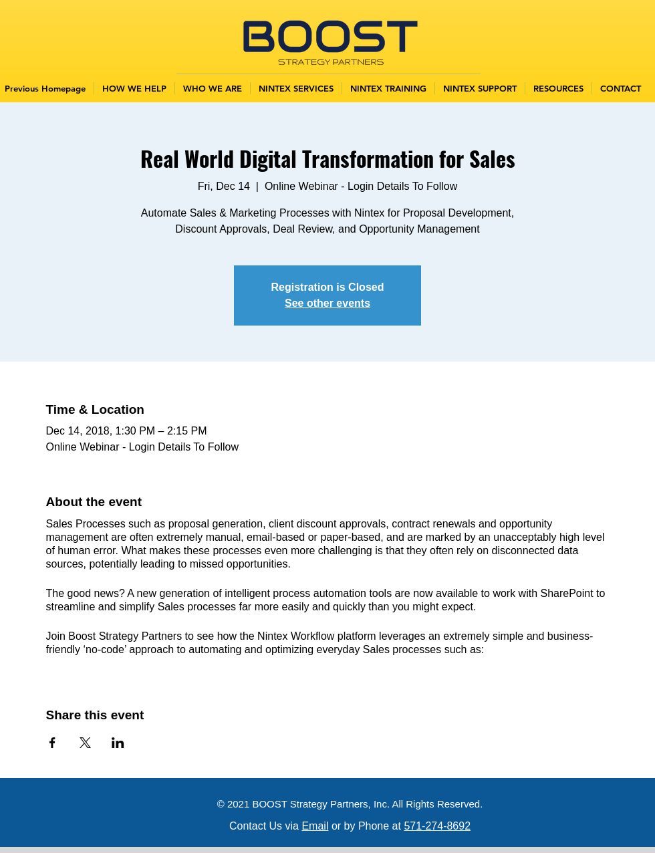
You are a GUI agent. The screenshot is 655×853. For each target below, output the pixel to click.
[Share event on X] (85, 742)
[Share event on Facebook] (52, 742)
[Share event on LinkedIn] (118, 742)
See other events (327, 303)
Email (314, 826)
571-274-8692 (437, 826)
